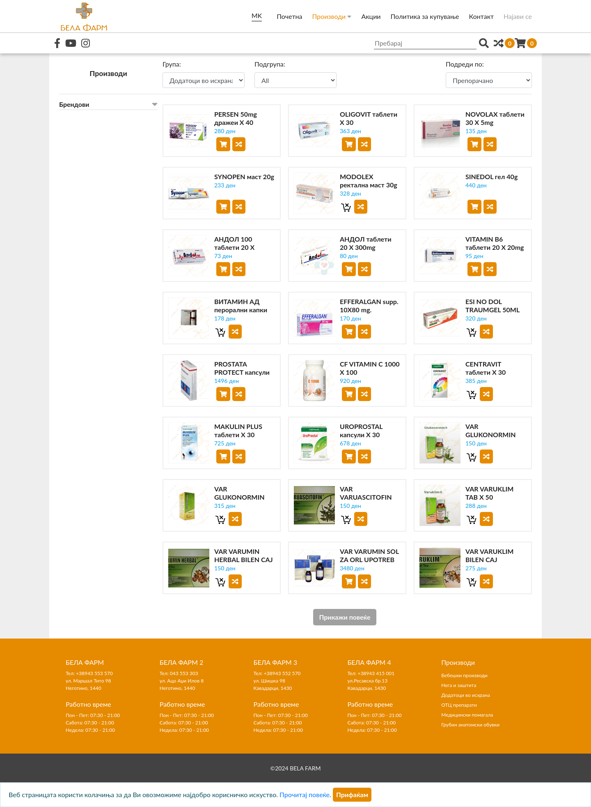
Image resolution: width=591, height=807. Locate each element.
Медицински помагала (467, 715)
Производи (331, 16)
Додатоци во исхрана (465, 695)
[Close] (352, 795)
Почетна (289, 16)
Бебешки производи (464, 675)
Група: (172, 64)
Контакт (481, 16)
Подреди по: (465, 64)
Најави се (518, 16)
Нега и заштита (458, 685)
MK (257, 15)
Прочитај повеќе (304, 794)
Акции (370, 16)
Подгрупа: (269, 64)
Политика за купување (425, 16)
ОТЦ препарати (459, 705)
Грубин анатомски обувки (470, 725)
